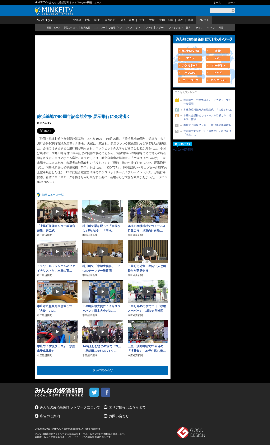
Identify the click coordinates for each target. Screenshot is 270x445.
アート (149, 27)
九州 (180, 20)
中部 (141, 20)
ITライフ (198, 27)
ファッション (176, 27)
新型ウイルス (71, 27)
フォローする (182, 144)
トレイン (210, 27)
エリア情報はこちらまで (127, 407)
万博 (221, 27)
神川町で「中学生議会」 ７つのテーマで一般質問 (207, 102)
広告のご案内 (50, 416)
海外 (191, 20)
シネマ (139, 27)
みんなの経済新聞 (183, 149)
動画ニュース (54, 27)
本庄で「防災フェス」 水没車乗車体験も (207, 125)
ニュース (230, 2)
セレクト (203, 20)
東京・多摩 (127, 20)
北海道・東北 (81, 20)
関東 (97, 20)
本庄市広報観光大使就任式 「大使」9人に (208, 109)
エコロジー (99, 27)
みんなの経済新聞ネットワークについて (70, 407)
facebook (105, 392)
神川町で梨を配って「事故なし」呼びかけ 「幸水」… (208, 132)
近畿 (152, 20)
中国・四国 (166, 20)
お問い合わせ (119, 416)
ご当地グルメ (115, 27)
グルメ (129, 27)
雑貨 (188, 27)
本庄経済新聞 (44, 235)
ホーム (217, 2)
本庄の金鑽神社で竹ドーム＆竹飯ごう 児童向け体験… (207, 117)
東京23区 (110, 20)
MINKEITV (54, 10)
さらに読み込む (102, 370)
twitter (94, 392)
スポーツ (161, 27)
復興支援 (85, 27)
